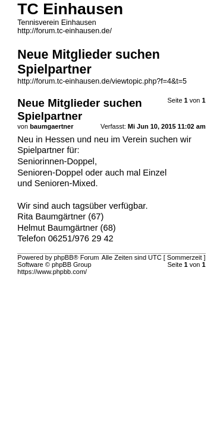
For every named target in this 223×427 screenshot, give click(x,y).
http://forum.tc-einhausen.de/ (64, 31)
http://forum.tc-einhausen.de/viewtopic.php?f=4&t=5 (102, 81)
